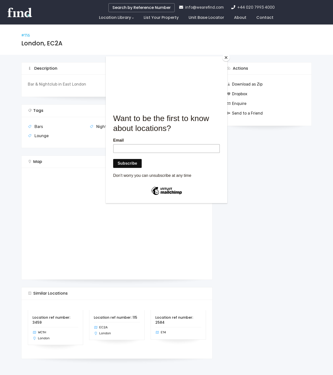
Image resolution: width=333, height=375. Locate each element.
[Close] (226, 57)
